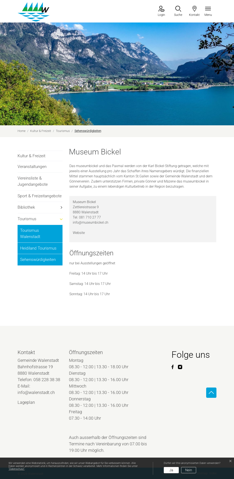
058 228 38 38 (46, 379)
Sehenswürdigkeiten (38, 261)
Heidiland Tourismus (38, 248)
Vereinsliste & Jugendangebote (33, 181)
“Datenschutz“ (17, 468)
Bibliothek (26, 207)
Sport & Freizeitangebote (40, 195)
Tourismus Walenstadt (30, 233)
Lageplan (30, 402)
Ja (171, 470)
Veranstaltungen (32, 166)
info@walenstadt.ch (36, 392)
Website (82, 233)
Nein (188, 470)
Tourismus (27, 218)
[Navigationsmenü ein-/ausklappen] (208, 11)
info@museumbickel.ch (90, 222)
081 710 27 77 (90, 217)
